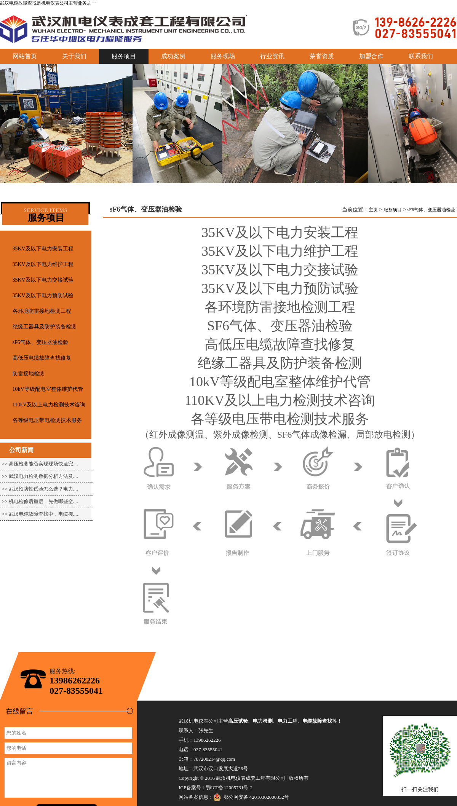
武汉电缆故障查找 (18, 3)
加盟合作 (371, 56)
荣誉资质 (322, 56)
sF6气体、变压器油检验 (40, 342)
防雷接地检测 (29, 373)
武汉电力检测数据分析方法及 (41, 476)
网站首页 (25, 56)
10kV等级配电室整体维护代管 (48, 389)
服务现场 (223, 56)
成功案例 (173, 56)
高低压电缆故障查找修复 (42, 358)
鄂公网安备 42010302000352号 (251, 797)
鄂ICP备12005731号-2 (229, 787)
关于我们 (74, 56)
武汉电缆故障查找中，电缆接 (41, 514)
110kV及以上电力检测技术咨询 (49, 405)
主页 (373, 209)
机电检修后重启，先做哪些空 (41, 501)
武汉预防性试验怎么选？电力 (41, 489)
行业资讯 (272, 56)
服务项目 (392, 209)
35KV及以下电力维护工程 (43, 264)
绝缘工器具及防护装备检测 (45, 327)
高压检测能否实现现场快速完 (41, 464)
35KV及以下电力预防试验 (43, 295)
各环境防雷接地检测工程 (42, 311)
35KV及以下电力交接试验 (43, 280)
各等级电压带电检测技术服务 (47, 420)
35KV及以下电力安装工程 (43, 249)
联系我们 (421, 56)
